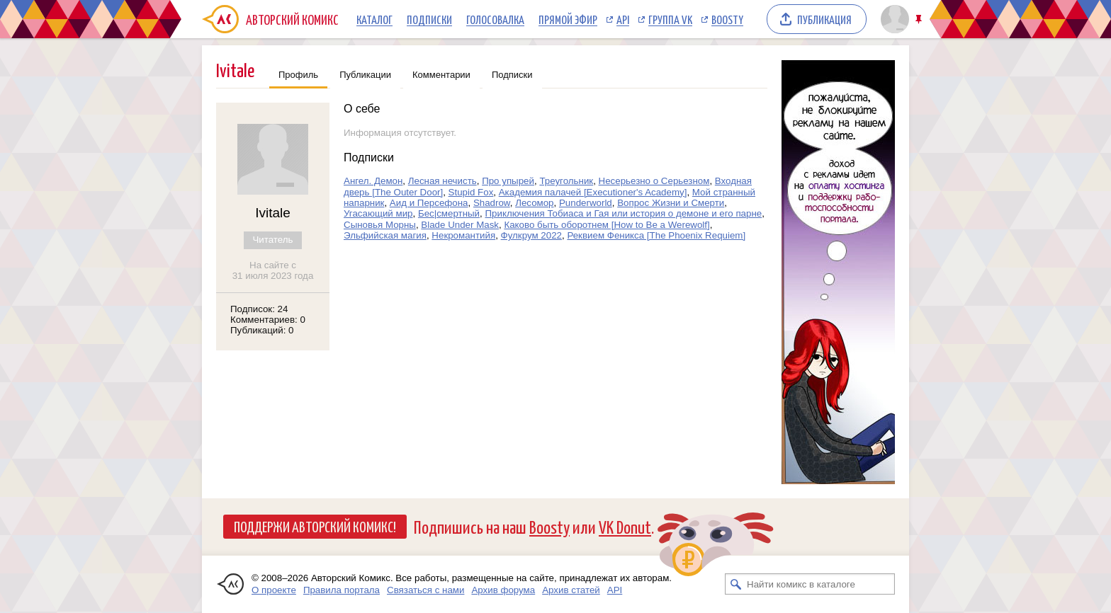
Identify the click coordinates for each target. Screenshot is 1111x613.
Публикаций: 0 (262, 330)
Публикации (365, 74)
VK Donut (625, 526)
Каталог (374, 19)
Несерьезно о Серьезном (654, 181)
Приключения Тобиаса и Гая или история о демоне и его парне (623, 213)
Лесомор (534, 202)
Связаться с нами (425, 590)
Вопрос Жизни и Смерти (670, 202)
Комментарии (441, 74)
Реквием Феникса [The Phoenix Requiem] (656, 235)
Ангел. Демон (373, 181)
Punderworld (585, 202)
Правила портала (341, 590)
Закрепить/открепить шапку (920, 19)
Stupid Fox (471, 192)
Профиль (298, 74)
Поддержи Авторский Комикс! (315, 526)
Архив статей (571, 590)
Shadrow (491, 202)
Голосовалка (495, 19)
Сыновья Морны (380, 224)
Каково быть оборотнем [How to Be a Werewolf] (606, 224)
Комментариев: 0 (267, 319)
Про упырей (508, 181)
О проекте (274, 590)
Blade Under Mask (460, 224)
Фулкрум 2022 (531, 235)
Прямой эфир (567, 19)
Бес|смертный (449, 213)
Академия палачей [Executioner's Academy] (593, 192)
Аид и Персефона (429, 202)
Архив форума (503, 590)
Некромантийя (463, 235)
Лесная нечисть (442, 181)
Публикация (824, 19)
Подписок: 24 (259, 309)
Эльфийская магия (385, 235)
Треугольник (566, 181)
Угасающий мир (378, 213)
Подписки (429, 19)
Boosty (727, 19)
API (622, 19)
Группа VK (670, 19)
